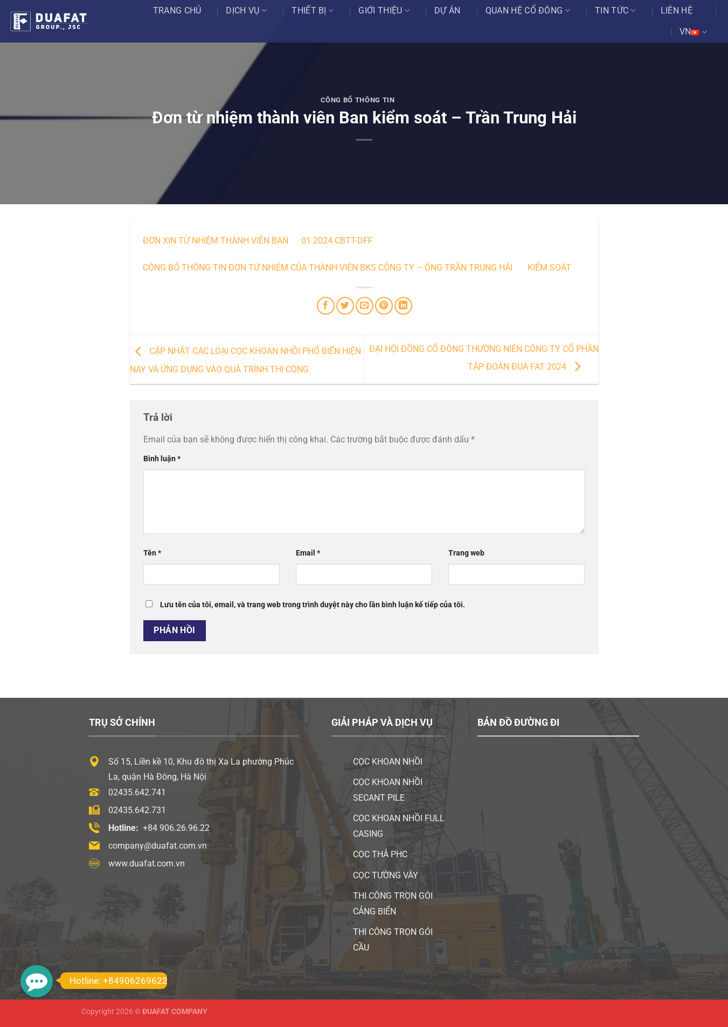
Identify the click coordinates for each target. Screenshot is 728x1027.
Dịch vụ (246, 10)
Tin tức (615, 10)
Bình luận (162, 458)
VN (693, 31)
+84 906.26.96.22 (176, 828)
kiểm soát (548, 267)
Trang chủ (177, 10)
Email (308, 553)
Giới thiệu (384, 10)
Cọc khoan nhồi (387, 762)
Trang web (466, 553)
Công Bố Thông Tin (358, 100)
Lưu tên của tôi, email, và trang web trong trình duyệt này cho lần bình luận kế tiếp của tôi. (312, 604)
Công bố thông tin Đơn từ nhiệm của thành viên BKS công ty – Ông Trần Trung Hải (327, 267)
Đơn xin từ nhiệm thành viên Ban (215, 240)
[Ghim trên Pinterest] (384, 306)
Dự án (447, 10)
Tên (152, 553)
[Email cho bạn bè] (364, 306)
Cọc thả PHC (380, 854)
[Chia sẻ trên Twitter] (345, 306)
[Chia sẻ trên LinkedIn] (403, 306)
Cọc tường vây (385, 875)
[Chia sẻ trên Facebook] (326, 306)
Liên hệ (676, 10)
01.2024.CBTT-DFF (337, 240)
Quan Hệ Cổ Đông (528, 10)
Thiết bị (313, 10)
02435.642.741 (137, 792)
